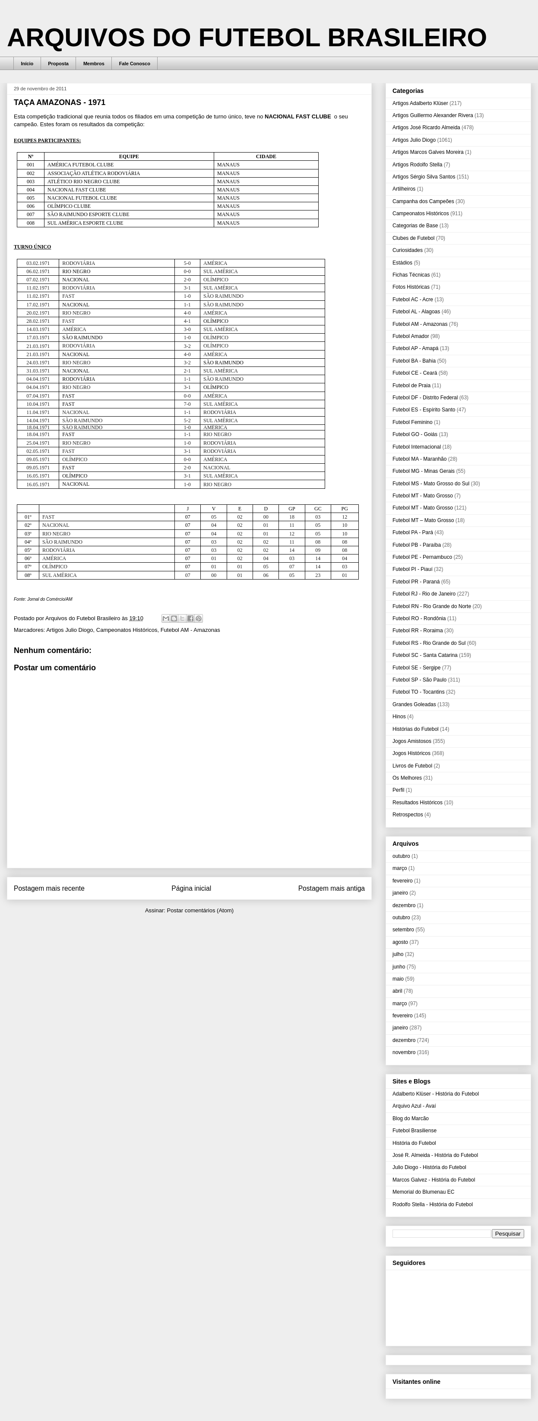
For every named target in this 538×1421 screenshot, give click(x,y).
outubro (401, 856)
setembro (403, 930)
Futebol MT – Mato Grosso (423, 520)
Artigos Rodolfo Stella (417, 165)
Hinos (399, 717)
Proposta (58, 63)
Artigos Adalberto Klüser (420, 103)
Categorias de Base (415, 226)
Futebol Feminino (412, 422)
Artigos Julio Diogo (69, 630)
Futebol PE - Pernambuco (422, 557)
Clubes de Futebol (413, 238)
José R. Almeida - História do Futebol (435, 1155)
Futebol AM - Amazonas (190, 630)
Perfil (398, 790)
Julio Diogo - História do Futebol (429, 1167)
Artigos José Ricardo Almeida (426, 127)
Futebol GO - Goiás (414, 434)
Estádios (402, 263)
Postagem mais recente (49, 888)
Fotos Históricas (411, 287)
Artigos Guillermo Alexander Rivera (432, 115)
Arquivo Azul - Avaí (414, 1106)
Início (27, 63)
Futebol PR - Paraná (416, 582)
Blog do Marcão (410, 1118)
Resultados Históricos (417, 803)
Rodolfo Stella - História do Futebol (432, 1204)
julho (397, 954)
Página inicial (191, 888)
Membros (93, 63)
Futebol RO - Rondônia (419, 618)
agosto (400, 942)
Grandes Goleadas (414, 704)
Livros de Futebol (412, 766)
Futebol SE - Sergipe (416, 668)
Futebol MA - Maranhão (419, 459)
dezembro (403, 905)
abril (397, 991)
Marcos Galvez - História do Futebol (433, 1180)
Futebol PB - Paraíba (416, 545)
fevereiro (402, 881)
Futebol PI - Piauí (412, 569)
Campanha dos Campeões (423, 201)
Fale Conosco (134, 63)
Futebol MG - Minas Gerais (423, 471)
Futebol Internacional (416, 447)
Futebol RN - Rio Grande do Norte (431, 606)
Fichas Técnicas (411, 275)
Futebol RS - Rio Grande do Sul (428, 643)
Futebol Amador (410, 336)
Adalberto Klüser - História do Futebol (435, 1094)
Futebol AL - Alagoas (416, 312)
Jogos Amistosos (411, 741)
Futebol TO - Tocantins (418, 692)
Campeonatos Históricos (127, 630)
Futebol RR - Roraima (417, 631)
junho (398, 967)
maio (398, 979)
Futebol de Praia (411, 385)
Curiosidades (407, 250)
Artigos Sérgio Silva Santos (423, 177)
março (399, 868)
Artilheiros (403, 189)
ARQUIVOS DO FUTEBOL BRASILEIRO (247, 37)
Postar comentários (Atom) (200, 910)
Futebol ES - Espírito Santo (423, 410)
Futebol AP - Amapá (415, 348)
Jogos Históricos (411, 753)
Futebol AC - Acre (412, 299)
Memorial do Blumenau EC (423, 1192)
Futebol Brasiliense (414, 1131)
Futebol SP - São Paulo (419, 680)
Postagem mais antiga (331, 888)
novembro (403, 1052)
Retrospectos (407, 815)
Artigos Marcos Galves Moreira (428, 152)
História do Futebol (414, 1143)
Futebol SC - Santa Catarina (425, 655)
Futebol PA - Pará (412, 532)
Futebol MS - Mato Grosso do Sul (430, 484)
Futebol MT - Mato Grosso (422, 496)
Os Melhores (407, 778)
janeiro (400, 893)
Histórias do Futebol (415, 729)
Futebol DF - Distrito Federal (425, 398)
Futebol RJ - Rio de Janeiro (424, 594)
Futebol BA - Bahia (414, 361)
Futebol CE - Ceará (414, 373)
